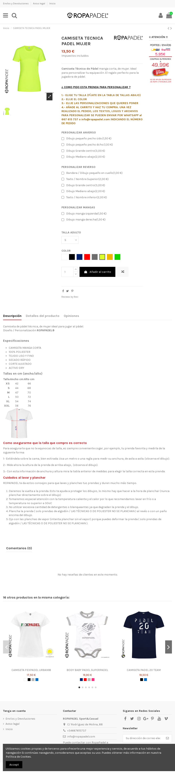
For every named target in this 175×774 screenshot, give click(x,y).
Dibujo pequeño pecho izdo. (86, 138)
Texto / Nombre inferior (84, 197)
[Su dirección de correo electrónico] (143, 738)
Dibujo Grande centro (83, 151)
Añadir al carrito (97, 272)
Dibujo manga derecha (83, 220)
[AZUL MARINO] (81, 679)
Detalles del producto (42, 316)
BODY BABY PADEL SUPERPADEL (87, 670)
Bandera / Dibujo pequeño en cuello (92, 173)
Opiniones (71, 316)
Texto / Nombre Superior (85, 179)
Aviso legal (39, 3)
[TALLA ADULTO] (70, 240)
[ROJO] (85, 679)
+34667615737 (76, 730)
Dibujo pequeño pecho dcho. (87, 145)
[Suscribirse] (167, 738)
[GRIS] (33, 679)
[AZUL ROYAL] (36, 679)
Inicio (52, 3)
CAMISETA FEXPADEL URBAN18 (31, 670)
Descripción (12, 316)
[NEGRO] (29, 679)
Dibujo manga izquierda (84, 214)
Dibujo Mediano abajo (83, 157)
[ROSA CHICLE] (93, 679)
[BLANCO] (25, 679)
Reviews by (69, 297)
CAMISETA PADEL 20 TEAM (144, 670)
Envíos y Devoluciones (16, 3)
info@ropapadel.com (81, 736)
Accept (14, 764)
